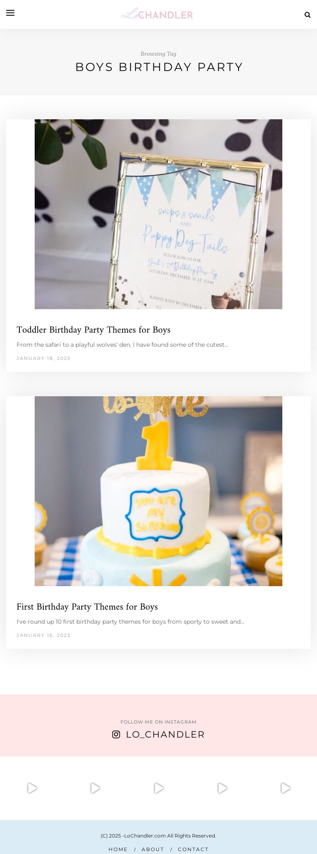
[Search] (308, 15)
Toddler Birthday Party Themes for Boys (93, 330)
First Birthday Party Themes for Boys (87, 607)
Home (118, 849)
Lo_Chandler (165, 734)
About (153, 849)
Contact (193, 849)
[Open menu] (10, 13)
